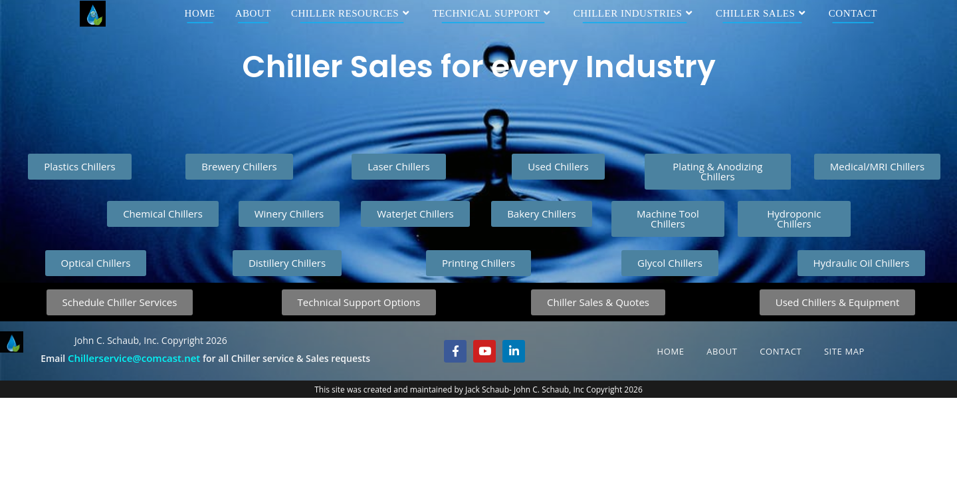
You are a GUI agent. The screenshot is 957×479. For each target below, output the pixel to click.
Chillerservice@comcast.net (134, 358)
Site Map (844, 351)
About (721, 351)
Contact (780, 351)
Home (671, 351)
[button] (478, 263)
